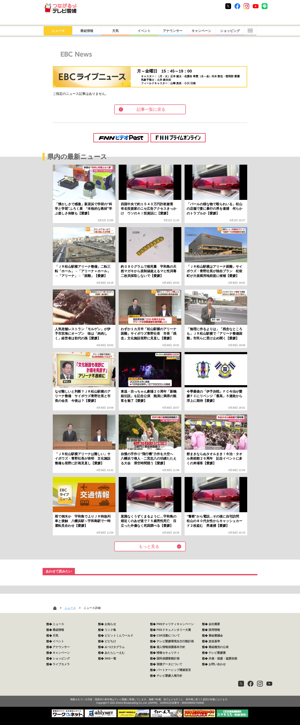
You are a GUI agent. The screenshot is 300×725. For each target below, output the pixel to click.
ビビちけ (110, 641)
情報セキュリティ (168, 652)
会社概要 (214, 624)
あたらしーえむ (115, 652)
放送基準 (214, 641)
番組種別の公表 (219, 647)
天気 (115, 31)
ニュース (58, 31)
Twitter (228, 6)
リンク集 (110, 629)
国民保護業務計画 (168, 658)
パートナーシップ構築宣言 (174, 670)
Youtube (256, 6)
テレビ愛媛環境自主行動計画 (175, 641)
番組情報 (86, 31)
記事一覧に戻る (151, 109)
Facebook (237, 6)
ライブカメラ (61, 664)
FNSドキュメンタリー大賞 (174, 629)
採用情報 (214, 629)
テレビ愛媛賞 (217, 652)
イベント (144, 31)
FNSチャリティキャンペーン (175, 624)
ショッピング (230, 31)
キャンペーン (201, 31)
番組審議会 (216, 635)
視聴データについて (169, 664)
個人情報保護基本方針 (171, 647)
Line (265, 6)
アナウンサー (173, 31)
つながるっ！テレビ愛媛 (150, 692)
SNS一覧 (110, 658)
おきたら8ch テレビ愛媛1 (60, 8)
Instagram (246, 6)
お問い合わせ (217, 664)
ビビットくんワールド (119, 635)
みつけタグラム (115, 647)
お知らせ (110, 624)
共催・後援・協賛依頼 (223, 658)
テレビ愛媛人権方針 (169, 675)
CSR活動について (168, 635)
